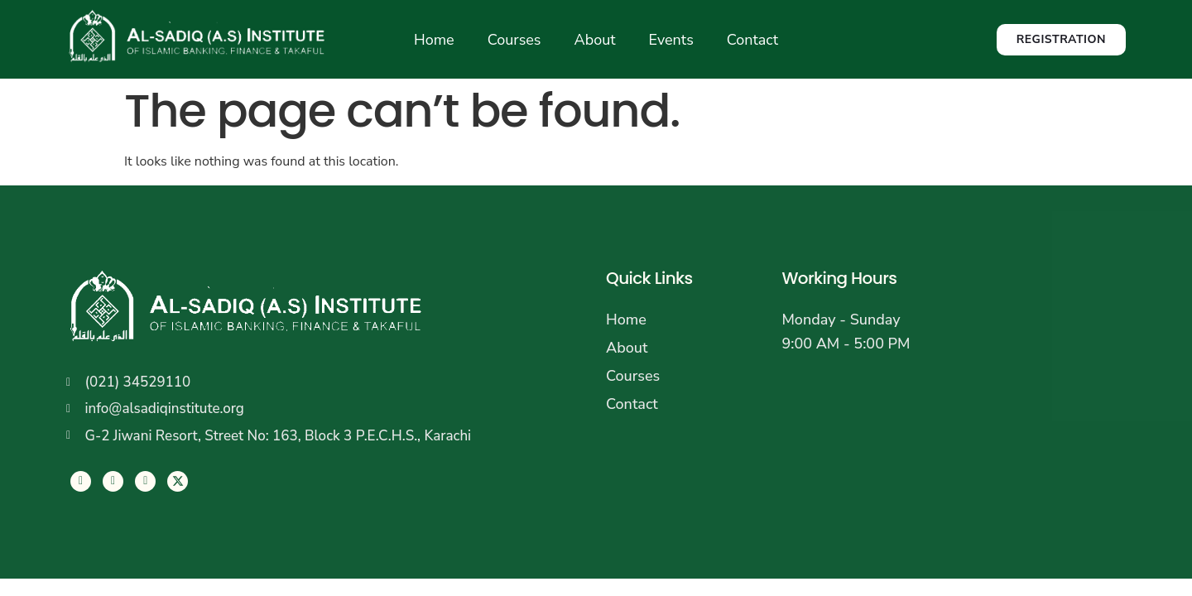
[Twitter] (113, 481)
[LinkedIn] (145, 481)
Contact (752, 40)
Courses (514, 40)
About (595, 40)
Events (671, 40)
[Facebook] (80, 481)
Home (434, 40)
